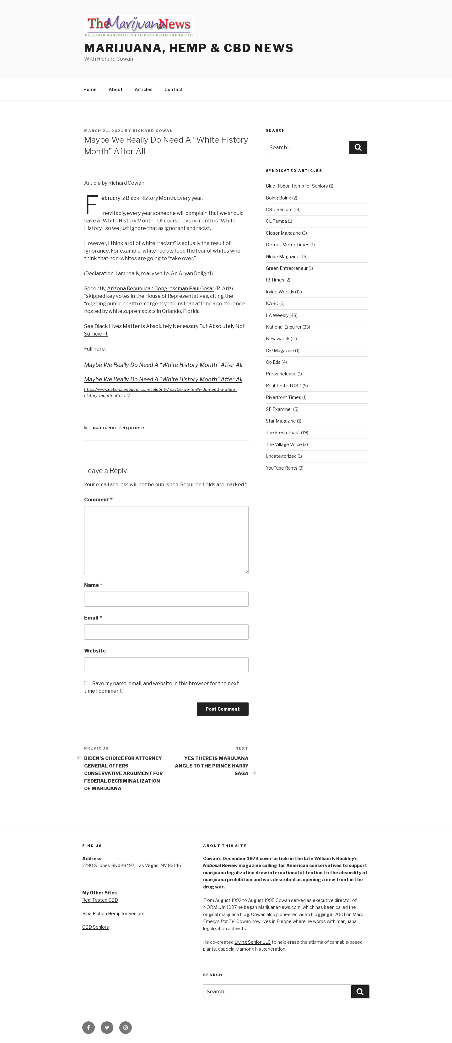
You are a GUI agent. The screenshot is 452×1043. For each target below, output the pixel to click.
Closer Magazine (283, 233)
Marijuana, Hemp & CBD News (189, 48)
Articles (144, 89)
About (116, 89)
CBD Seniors (279, 209)
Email (93, 618)
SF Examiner (279, 409)
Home (90, 89)
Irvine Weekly (280, 291)
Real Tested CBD (284, 385)
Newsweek (278, 338)
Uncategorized (281, 456)
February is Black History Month (138, 198)
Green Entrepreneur (287, 268)
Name (93, 585)
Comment (98, 500)
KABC (272, 303)
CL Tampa (276, 221)
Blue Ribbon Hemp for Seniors (297, 185)
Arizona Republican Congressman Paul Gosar (160, 289)
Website (95, 651)
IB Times (275, 279)
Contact (173, 89)
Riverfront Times (283, 397)
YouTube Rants (282, 468)
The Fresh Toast (283, 432)
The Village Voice (284, 444)
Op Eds (273, 362)
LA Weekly (277, 315)
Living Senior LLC (252, 942)
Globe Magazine (282, 256)
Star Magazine (281, 420)
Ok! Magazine (280, 350)
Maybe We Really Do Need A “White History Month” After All (163, 365)
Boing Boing (278, 197)
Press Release (281, 373)
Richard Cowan (153, 130)
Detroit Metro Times (287, 244)
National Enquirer (119, 428)
